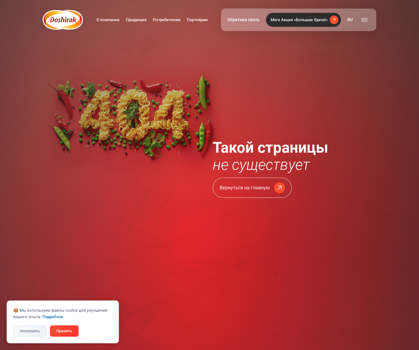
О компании (107, 19)
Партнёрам (197, 19)
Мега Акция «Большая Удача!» (304, 20)
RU (350, 19)
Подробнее (52, 316)
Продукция (136, 19)
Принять (64, 331)
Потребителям (166, 19)
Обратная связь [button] (243, 19)
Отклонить (30, 331)
